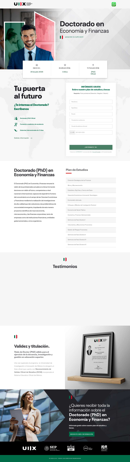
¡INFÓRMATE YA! (91, 147)
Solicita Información (21, 138)
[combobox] (72, 132)
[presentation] (91, 140)
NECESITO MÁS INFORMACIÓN (81, 434)
